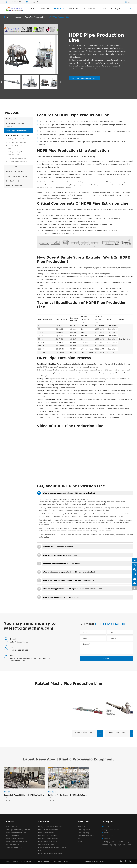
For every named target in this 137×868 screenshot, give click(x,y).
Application (89, 9)
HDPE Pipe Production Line (59, 17)
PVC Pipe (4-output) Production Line (15, 153)
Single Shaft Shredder (46, 844)
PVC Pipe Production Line (17, 139)
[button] (1, 82)
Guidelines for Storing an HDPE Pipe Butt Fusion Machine (67, 796)
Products (59, 9)
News (103, 9)
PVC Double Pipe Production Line (18, 147)
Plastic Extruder (11, 119)
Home (32, 9)
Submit (106, 659)
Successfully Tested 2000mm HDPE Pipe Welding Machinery (24, 796)
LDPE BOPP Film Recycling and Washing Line (53, 849)
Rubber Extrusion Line (14, 185)
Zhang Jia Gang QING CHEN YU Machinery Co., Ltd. (34, 861)
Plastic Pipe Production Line (35, 17)
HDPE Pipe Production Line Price (84, 78)
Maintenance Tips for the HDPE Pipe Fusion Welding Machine (112, 796)
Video (80, 841)
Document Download (86, 835)
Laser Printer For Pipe (46, 833)
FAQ (79, 838)
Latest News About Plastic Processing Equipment (68, 759)
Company (44, 9)
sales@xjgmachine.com (35, 2)
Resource (73, 9)
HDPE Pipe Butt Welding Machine (17, 830)
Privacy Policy (99, 861)
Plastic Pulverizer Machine (47, 841)
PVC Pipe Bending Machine (17, 161)
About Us (81, 827)
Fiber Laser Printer (13, 167)
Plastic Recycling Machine (15, 171)
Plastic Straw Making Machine (17, 176)
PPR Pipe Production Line (17, 142)
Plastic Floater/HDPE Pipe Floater (50, 853)
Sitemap (87, 861)
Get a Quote (117, 9)
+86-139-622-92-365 (14, 2)
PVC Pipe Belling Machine (17, 158)
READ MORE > (9, 801)
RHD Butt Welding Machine (48, 830)
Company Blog (83, 833)
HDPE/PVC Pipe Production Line (50, 827)
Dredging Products (13, 181)
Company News (84, 830)
